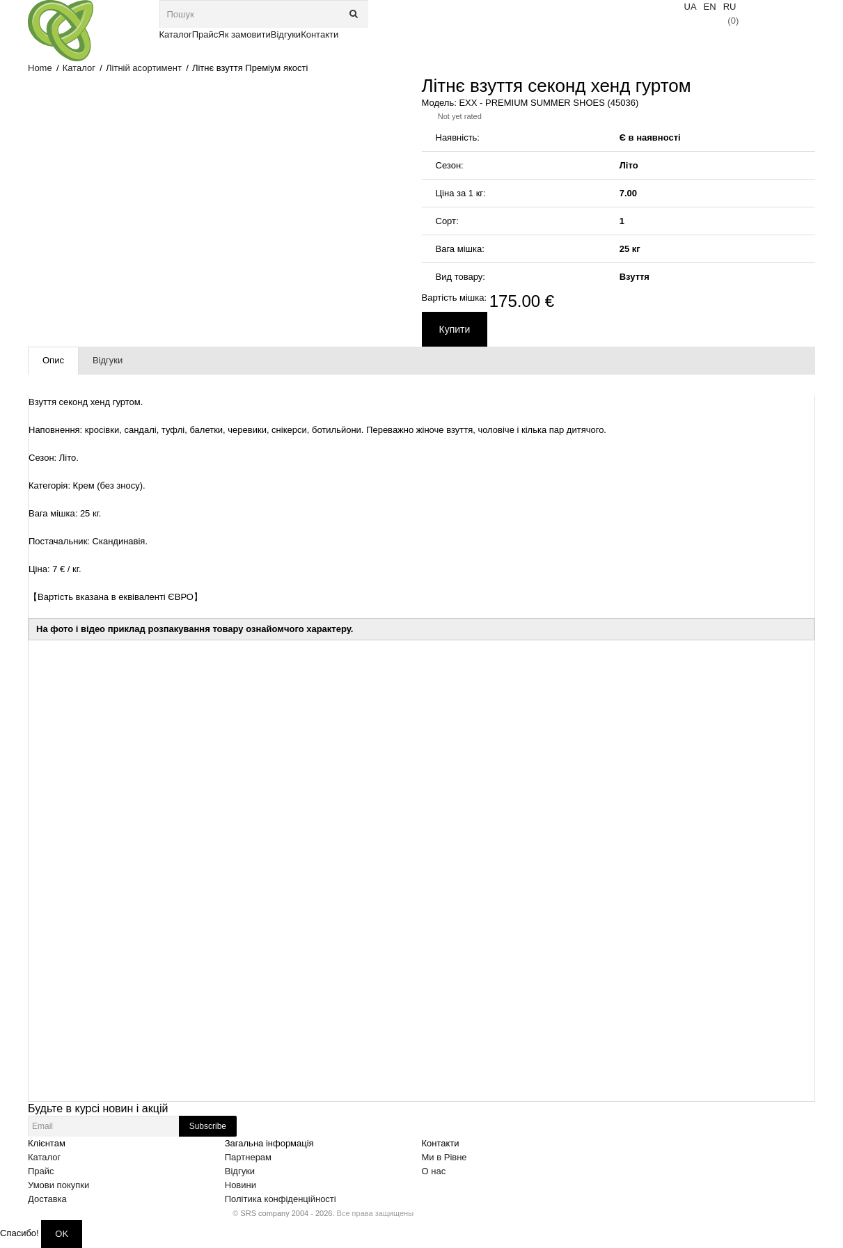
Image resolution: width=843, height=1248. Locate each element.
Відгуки (240, 1171)
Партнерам (248, 1157)
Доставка (47, 1199)
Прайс (41, 1171)
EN (710, 6)
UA (690, 6)
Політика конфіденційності (280, 1199)
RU (729, 6)
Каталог (79, 68)
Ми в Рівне (444, 1157)
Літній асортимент (144, 68)
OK (61, 1234)
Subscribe (207, 1126)
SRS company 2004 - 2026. (287, 1213)
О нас (434, 1171)
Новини (240, 1185)
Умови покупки (58, 1185)
